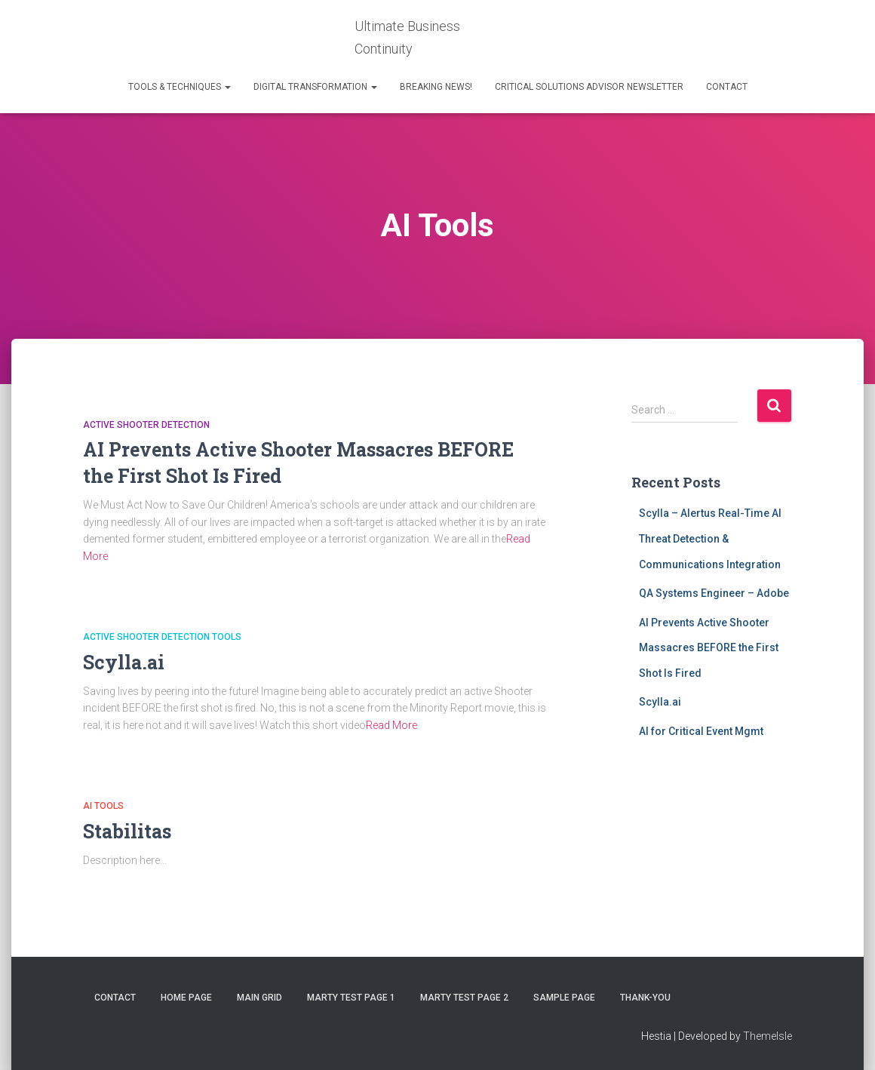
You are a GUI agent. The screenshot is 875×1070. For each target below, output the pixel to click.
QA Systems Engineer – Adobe (714, 593)
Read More (391, 725)
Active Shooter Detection (146, 425)
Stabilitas (127, 831)
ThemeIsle (767, 1036)
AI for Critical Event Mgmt (701, 731)
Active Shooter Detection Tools (162, 637)
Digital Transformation (315, 86)
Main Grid (259, 997)
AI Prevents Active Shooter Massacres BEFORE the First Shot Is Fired (708, 647)
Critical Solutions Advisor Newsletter (589, 86)
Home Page (186, 997)
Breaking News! (436, 86)
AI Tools (103, 806)
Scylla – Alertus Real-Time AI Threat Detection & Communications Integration (710, 538)
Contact (727, 86)
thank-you (645, 997)
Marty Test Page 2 (464, 997)
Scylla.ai (123, 662)
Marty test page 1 (351, 997)
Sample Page (564, 997)
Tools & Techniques (179, 86)
